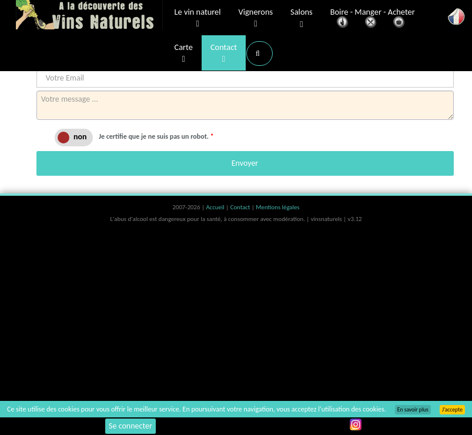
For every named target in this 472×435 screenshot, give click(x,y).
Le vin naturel (198, 18)
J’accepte (452, 409)
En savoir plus (413, 409)
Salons (301, 18)
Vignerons (256, 18)
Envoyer (245, 163)
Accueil (216, 207)
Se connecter (130, 426)
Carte (184, 53)
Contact (223, 53)
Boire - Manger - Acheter (372, 19)
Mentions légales (277, 207)
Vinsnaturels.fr (89, 16)
